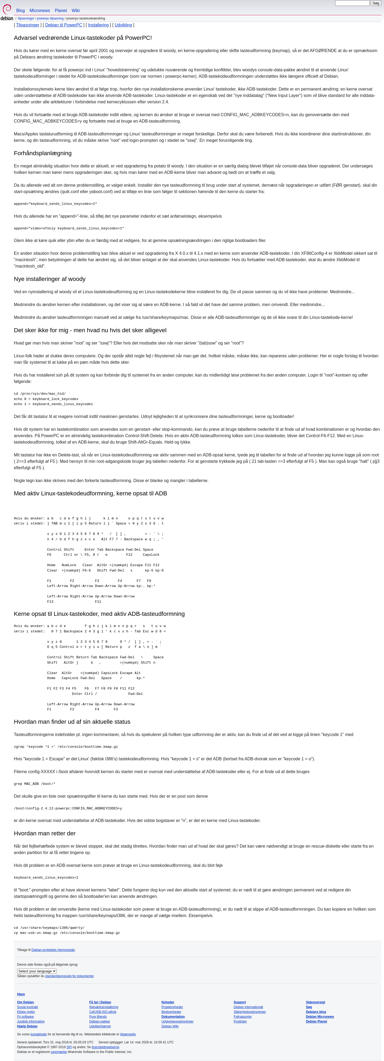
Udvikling (123, 25)
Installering (98, 25)
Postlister (240, 1021)
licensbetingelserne (105, 1047)
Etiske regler (26, 1012)
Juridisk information (31, 1021)
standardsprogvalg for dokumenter (69, 976)
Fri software (25, 1017)
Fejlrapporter (243, 1017)
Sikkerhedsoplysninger (250, 1012)
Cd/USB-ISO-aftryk (102, 1012)
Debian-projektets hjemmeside (53, 950)
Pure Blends (98, 1017)
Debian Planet (316, 1021)
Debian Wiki (170, 1026)
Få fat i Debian (100, 1002)
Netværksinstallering (103, 1007)
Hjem (21, 994)
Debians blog (316, 1012)
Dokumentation (173, 1017)
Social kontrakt (27, 1007)
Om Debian (25, 1002)
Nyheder (168, 1002)
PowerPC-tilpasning (50, 18)
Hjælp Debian (27, 1026)
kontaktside (39, 1034)
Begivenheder (171, 1012)
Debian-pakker (99, 1021)
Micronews (40, 10)
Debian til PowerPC (63, 25)
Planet (61, 10)
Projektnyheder (172, 1007)
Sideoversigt (315, 1002)
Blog (20, 10)
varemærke (59, 1052)
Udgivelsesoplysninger (178, 1021)
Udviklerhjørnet (100, 1026)
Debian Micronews (320, 1017)
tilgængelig (128, 1034)
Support (240, 1002)
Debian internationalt (248, 1007)
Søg (309, 1007)
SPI (69, 1047)
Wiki (76, 10)
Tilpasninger (26, 18)
